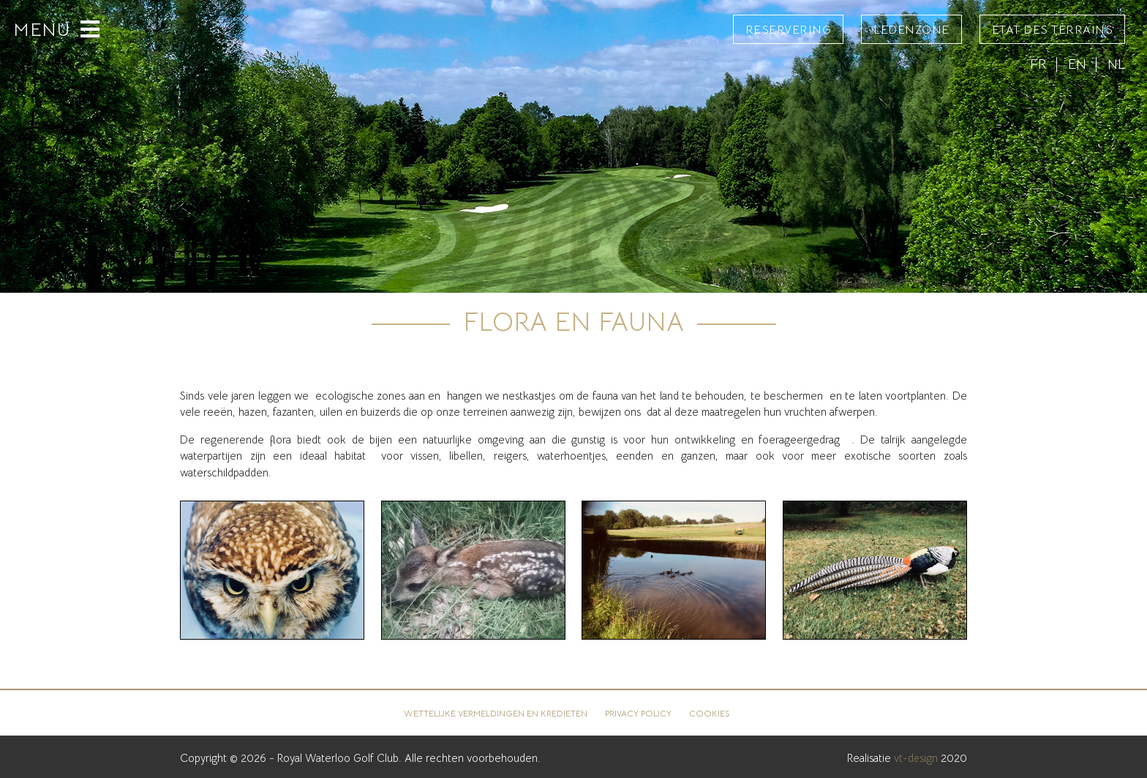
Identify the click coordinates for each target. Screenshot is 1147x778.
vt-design (915, 758)
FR (1038, 64)
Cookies (711, 713)
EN (1077, 64)
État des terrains (1052, 30)
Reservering (788, 30)
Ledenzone (911, 30)
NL (1116, 64)
